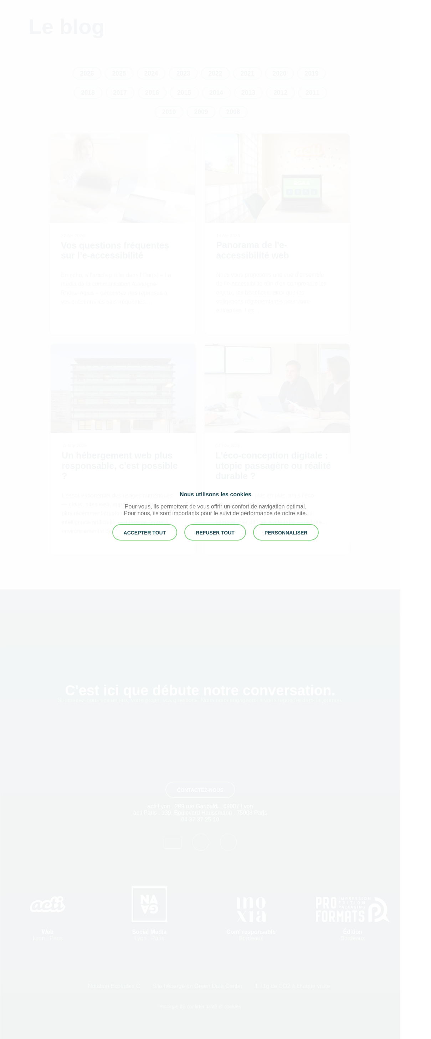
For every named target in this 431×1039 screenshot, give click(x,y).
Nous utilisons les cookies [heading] (215, 494)
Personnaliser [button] (286, 533)
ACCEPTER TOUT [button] (145, 533)
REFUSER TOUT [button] (215, 533)
